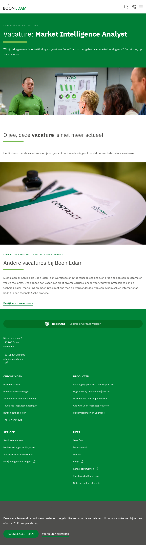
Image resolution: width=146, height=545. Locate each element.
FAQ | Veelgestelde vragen (17, 461)
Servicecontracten (13, 440)
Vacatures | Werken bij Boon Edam (20, 25)
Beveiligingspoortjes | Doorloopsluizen (93, 384)
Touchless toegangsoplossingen (20, 405)
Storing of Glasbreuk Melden (18, 454)
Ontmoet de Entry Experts (86, 483)
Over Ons (78, 440)
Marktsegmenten (12, 384)
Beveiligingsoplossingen (16, 391)
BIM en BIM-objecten (14, 412)
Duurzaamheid (80, 447)
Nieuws (77, 454)
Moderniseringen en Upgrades (89, 412)
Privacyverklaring (27, 523)
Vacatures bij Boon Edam (86, 476)
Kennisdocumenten (83, 468)
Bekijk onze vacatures (17, 303)
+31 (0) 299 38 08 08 (14, 354)
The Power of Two (12, 419)
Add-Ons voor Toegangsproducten (91, 405)
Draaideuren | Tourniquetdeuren (90, 398)
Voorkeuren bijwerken (55, 533)
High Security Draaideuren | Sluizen (91, 391)
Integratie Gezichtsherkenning (19, 398)
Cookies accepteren (21, 533)
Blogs (76, 461)
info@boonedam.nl (13, 359)
